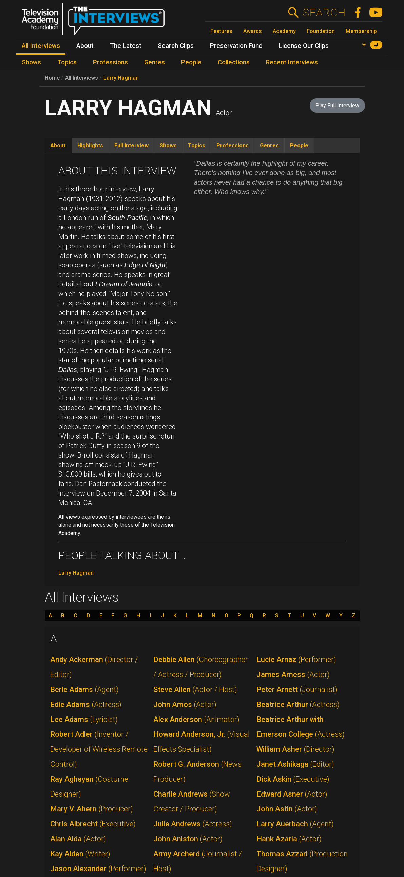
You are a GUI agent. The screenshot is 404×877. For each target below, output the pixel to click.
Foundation (321, 31)
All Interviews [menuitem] (41, 46)
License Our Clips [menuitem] (304, 46)
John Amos (184, 704)
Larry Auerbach (295, 824)
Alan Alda (78, 839)
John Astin (286, 809)
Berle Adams (84, 689)
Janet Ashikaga (295, 764)
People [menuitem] (191, 62)
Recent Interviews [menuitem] (292, 62)
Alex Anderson (196, 719)
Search (324, 13)
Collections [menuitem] (234, 62)
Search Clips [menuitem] (176, 46)
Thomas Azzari (302, 861)
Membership (361, 31)
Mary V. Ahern (91, 809)
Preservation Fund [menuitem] (236, 46)
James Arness (293, 674)
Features (221, 31)
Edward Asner (291, 794)
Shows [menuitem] (31, 62)
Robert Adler (99, 749)
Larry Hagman (121, 78)
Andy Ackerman (94, 667)
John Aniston (188, 839)
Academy (284, 31)
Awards (252, 31)
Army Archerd (197, 861)
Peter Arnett (297, 689)
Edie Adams (85, 704)
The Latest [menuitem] (125, 46)
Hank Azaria (289, 839)
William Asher (295, 749)
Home (52, 78)
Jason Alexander (98, 868)
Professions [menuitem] (110, 62)
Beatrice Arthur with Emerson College (300, 727)
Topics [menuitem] (67, 62)
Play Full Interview (337, 105)
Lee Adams (84, 719)
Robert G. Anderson (197, 771)
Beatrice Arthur (298, 704)
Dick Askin (292, 779)
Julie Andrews (192, 824)
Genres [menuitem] (154, 62)
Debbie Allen (200, 667)
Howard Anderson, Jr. (201, 741)
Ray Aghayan (89, 786)
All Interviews (81, 78)
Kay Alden (80, 854)
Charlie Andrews (191, 801)
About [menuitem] (85, 46)
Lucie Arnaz (296, 659)
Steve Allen (195, 689)
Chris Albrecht (93, 824)
